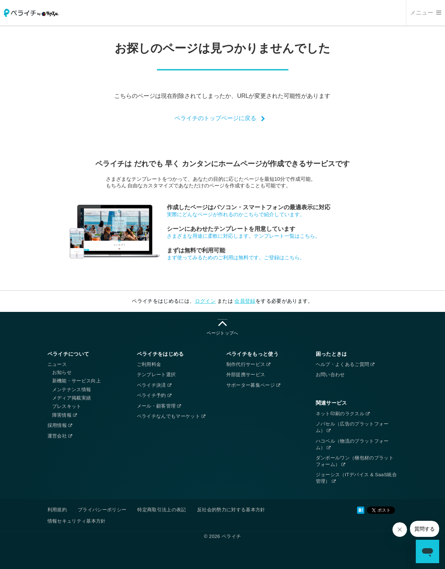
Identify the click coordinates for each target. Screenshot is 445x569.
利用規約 (57, 509)
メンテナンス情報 (71, 389)
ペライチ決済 (154, 385)
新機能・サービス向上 (76, 380)
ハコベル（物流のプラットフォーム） (352, 444)
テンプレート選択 (156, 374)
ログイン (205, 301)
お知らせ (62, 372)
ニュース (57, 364)
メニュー (425, 12)
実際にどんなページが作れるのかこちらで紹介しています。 (236, 214)
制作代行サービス (248, 364)
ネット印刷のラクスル (343, 413)
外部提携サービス (245, 374)
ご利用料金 (149, 364)
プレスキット (66, 406)
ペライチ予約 (154, 395)
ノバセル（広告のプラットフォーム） (352, 427)
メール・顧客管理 (159, 406)
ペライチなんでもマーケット (171, 416)
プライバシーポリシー (102, 509)
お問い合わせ (330, 374)
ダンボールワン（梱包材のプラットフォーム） (355, 461)
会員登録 (244, 301)
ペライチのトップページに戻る (215, 118)
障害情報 (64, 415)
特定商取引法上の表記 (161, 509)
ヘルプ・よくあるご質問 (345, 364)
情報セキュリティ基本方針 (76, 521)
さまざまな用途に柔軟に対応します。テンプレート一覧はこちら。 (243, 236)
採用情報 (59, 425)
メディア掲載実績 (71, 398)
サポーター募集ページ (253, 385)
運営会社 (59, 436)
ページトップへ (222, 327)
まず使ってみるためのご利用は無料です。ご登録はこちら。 (236, 257)
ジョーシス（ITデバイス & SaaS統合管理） (356, 478)
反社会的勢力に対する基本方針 (231, 509)
